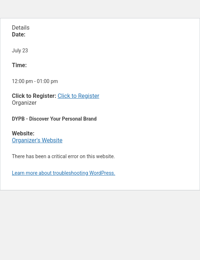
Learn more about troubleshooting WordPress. (63, 173)
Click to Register (78, 95)
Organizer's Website (37, 140)
